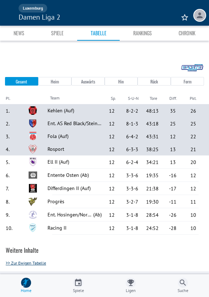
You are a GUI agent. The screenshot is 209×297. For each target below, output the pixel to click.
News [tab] (19, 33)
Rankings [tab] (142, 33)
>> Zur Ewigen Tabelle (26, 263)
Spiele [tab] (57, 33)
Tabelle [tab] (98, 33)
